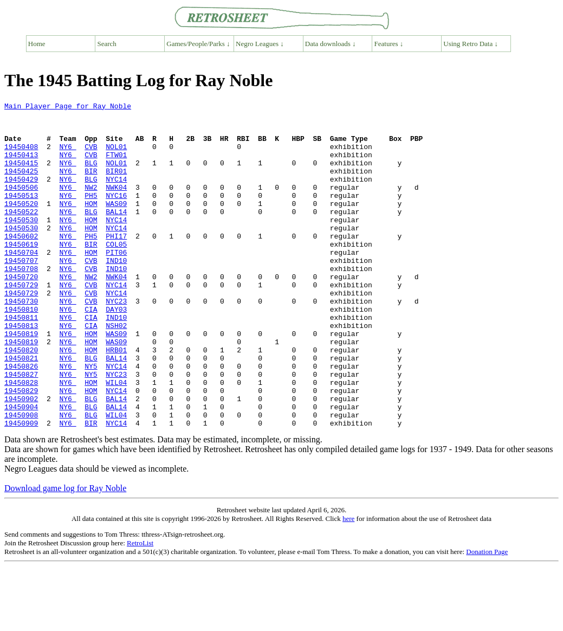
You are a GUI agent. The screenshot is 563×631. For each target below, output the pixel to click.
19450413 (21, 166)
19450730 (21, 341)
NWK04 (116, 205)
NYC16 (116, 215)
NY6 (67, 156)
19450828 (21, 439)
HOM (91, 224)
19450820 (21, 400)
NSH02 (116, 371)
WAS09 (116, 224)
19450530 (21, 244)
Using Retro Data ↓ (470, 44)
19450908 (21, 478)
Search (107, 44)
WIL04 (116, 439)
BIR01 (116, 185)
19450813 (21, 371)
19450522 (21, 234)
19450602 (21, 263)
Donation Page (487, 617)
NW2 (91, 205)
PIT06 (116, 283)
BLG (91, 176)
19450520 (21, 224)
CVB (91, 156)
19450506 (21, 205)
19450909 (21, 488)
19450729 (21, 322)
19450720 (21, 312)
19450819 (21, 380)
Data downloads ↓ (330, 44)
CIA (91, 351)
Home (37, 44)
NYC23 (116, 341)
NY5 (91, 419)
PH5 (91, 215)
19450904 (21, 468)
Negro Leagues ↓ (260, 44)
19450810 (21, 351)
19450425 (21, 185)
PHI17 (116, 263)
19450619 (21, 273)
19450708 (21, 302)
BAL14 (116, 234)
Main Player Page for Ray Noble (67, 107)
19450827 (21, 429)
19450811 (21, 361)
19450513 (21, 215)
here (348, 584)
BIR (91, 185)
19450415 (21, 176)
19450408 (21, 156)
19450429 (21, 195)
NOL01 (116, 156)
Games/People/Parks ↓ (198, 44)
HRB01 (116, 400)
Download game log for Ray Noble (65, 553)
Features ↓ (389, 44)
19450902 (21, 458)
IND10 (116, 293)
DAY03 (116, 351)
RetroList (140, 608)
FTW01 (116, 166)
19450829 (21, 449)
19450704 (21, 283)
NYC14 (116, 195)
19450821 (21, 410)
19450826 (21, 419)
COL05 (116, 273)
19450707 (21, 293)
